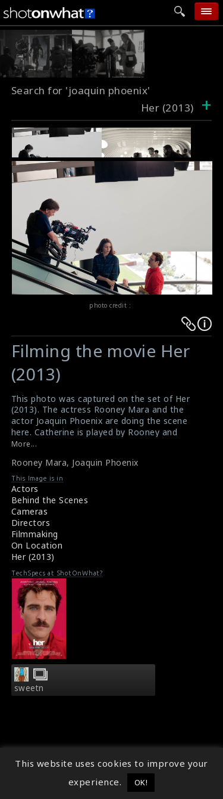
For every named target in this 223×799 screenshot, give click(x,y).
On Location (37, 545)
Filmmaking (34, 534)
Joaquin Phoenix (105, 462)
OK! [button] (141, 782)
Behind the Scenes (50, 500)
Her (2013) (33, 556)
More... (24, 444)
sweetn (29, 688)
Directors (31, 522)
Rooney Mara (39, 462)
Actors (25, 488)
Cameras (29, 511)
